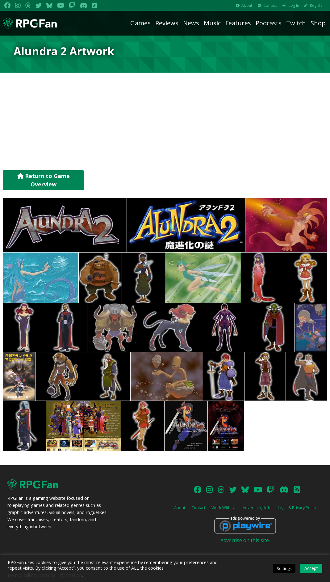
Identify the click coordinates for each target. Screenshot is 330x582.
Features (238, 23)
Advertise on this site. (245, 540)
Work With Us (223, 507)
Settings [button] (284, 568)
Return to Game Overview (43, 180)
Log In (294, 5)
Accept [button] (311, 568)
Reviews (166, 23)
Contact (270, 5)
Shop (318, 23)
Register (317, 5)
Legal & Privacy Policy (297, 507)
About (246, 5)
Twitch (296, 23)
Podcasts (269, 23)
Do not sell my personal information (45, 575)
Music (212, 23)
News (191, 23)
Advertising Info (257, 507)
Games (140, 23)
